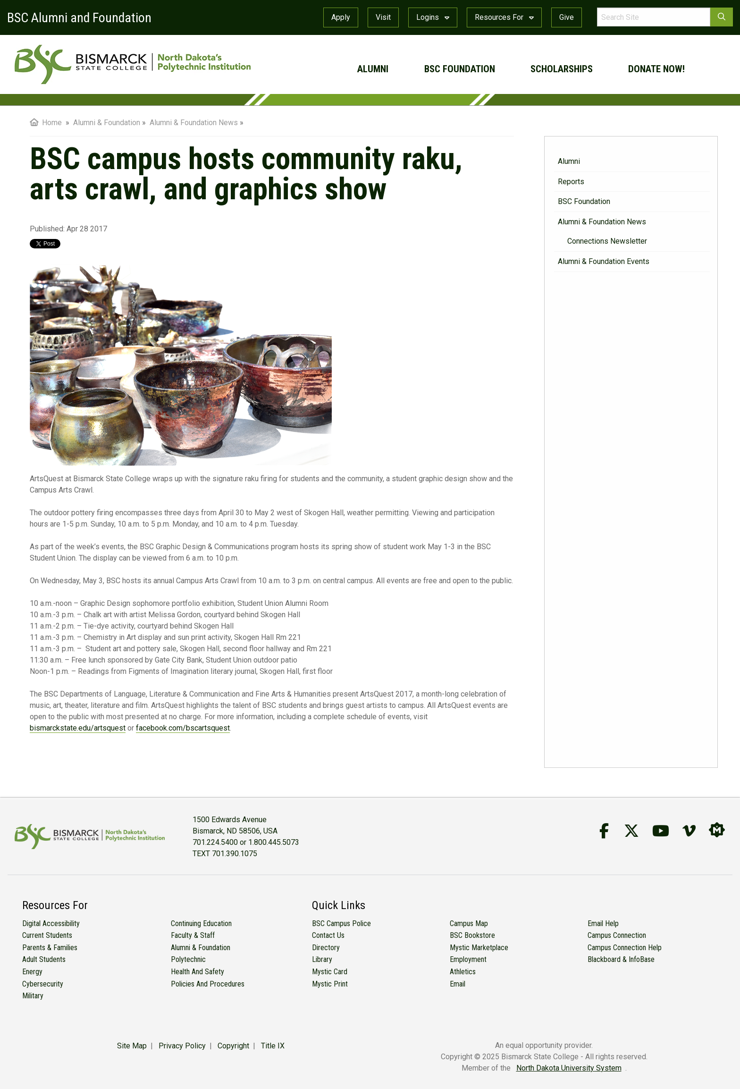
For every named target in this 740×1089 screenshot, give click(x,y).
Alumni (372, 69)
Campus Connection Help (625, 947)
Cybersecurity (42, 983)
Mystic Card (329, 971)
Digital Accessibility (51, 923)
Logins (432, 17)
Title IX (273, 1045)
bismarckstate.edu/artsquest (78, 727)
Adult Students (44, 959)
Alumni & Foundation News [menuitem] (194, 122)
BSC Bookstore (472, 935)
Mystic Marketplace (479, 947)
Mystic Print (330, 983)
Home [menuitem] (46, 122)
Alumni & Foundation (200, 947)
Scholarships (561, 69)
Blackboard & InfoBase (621, 959)
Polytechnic (188, 959)
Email (457, 983)
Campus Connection (617, 935)
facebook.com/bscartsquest (183, 727)
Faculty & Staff (193, 935)
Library (322, 959)
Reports (571, 181)
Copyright (233, 1045)
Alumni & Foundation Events (603, 261)
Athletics (463, 971)
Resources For (504, 17)
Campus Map (469, 923)
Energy (32, 971)
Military (32, 995)
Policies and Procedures (207, 983)
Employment (468, 959)
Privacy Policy (182, 1045)
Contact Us (328, 935)
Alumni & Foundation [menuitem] (106, 122)
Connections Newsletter (607, 241)
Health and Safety (197, 971)
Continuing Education (201, 923)
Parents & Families (49, 947)
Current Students (47, 935)
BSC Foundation (459, 69)
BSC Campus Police (341, 923)
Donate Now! (656, 69)
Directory (326, 947)
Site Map (132, 1045)
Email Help (603, 923)
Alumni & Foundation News (602, 221)
